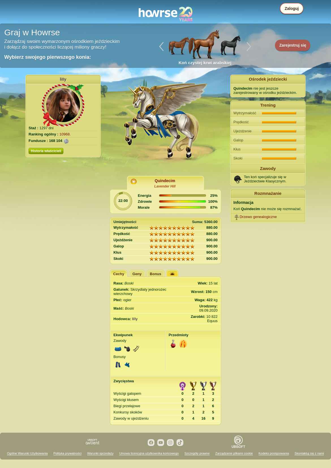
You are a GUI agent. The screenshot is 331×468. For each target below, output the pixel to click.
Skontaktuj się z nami (309, 453)
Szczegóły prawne (197, 453)
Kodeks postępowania (274, 453)
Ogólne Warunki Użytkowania (27, 453)
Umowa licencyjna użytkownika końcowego (149, 453)
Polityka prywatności (67, 453)
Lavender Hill (164, 186)
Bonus (155, 274)
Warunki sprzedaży (100, 453)
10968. (65, 134)
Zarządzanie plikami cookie (234, 453)
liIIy (63, 79)
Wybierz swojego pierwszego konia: (47, 57)
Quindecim (165, 180)
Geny (137, 274)
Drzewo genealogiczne (258, 217)
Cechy (118, 274)
